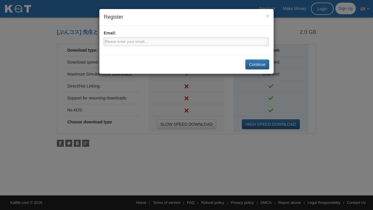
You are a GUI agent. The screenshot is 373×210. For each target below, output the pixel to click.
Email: (110, 33)
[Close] (267, 16)
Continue (257, 64)
